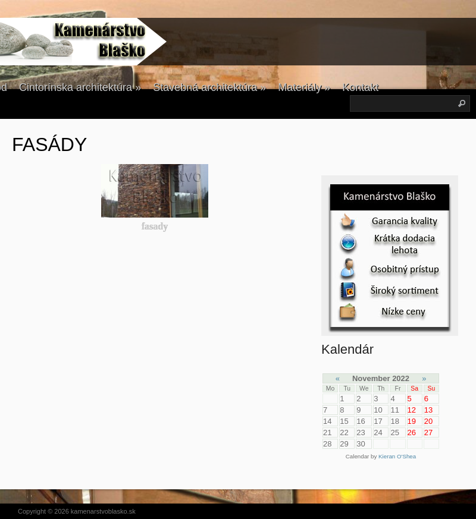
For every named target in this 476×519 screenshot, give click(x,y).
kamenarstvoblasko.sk (103, 511)
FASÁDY (49, 144)
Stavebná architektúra (209, 87)
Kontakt (360, 87)
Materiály (304, 87)
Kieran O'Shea (397, 456)
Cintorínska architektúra (80, 87)
